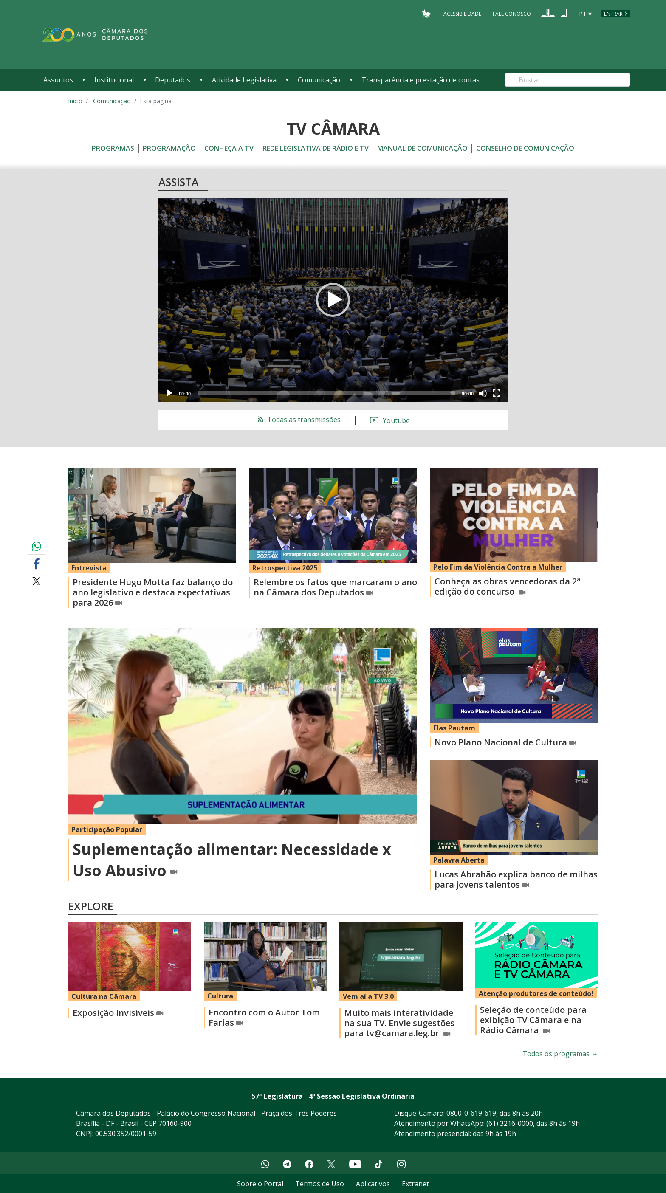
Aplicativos (373, 1183)
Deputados (172, 80)
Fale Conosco (512, 13)
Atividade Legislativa (244, 80)
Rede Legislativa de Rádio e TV (315, 148)
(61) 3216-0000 (509, 1123)
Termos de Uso (319, 1183)
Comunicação (319, 80)
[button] (333, 300)
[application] (333, 300)
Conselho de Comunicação (525, 148)
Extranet (415, 1183)
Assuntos (58, 80)
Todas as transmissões (298, 419)
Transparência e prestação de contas (420, 80)
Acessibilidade (462, 13)
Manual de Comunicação (422, 148)
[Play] (169, 393)
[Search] (567, 80)
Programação (169, 148)
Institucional (114, 80)
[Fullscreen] (496, 393)
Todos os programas (560, 1053)
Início (75, 101)
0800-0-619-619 (471, 1113)
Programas (113, 148)
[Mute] (483, 393)
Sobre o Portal (260, 1183)
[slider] (326, 393)
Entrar (613, 13)
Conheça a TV (229, 148)
